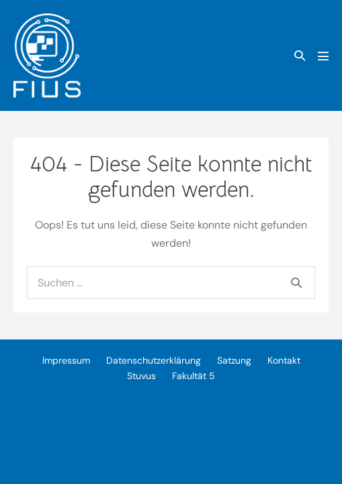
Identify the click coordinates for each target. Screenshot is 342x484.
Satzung (234, 360)
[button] (299, 55)
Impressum (66, 360)
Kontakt (283, 360)
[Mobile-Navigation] (323, 55)
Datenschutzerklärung (153, 360)
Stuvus (141, 376)
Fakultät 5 (193, 376)
